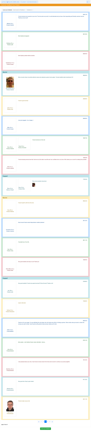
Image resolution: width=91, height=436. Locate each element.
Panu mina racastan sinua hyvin (39, 181)
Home (4, 1)
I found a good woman (23, 100)
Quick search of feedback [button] (19, 10)
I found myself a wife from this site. (26, 202)
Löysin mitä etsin (22, 303)
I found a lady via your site (24, 401)
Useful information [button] (32, 1)
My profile (9, 1)
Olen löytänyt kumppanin (23, 36)
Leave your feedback (7, 10)
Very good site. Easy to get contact (26, 381)
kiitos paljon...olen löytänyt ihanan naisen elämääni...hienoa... (32, 342)
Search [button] (24, 1)
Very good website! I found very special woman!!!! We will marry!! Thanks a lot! (35, 283)
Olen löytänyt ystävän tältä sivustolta (26, 55)
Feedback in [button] (29, 10)
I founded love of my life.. (23, 242)
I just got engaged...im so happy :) (25, 120)
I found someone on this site (38, 139)
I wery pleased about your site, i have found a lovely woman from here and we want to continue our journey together (44, 361)
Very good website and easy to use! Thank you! (28, 261)
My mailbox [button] (17, 1)
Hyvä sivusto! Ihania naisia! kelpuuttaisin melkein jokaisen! (31, 222)
